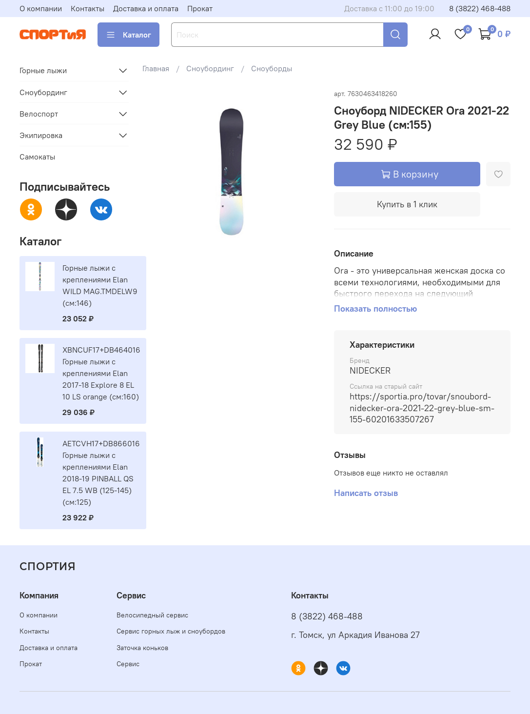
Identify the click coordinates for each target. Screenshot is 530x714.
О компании (41, 8)
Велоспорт (39, 114)
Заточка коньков (142, 647)
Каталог (128, 35)
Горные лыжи (43, 70)
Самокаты (37, 156)
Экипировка (41, 135)
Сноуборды (271, 68)
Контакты (87, 8)
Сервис (128, 663)
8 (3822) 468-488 (479, 8)
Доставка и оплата (145, 8)
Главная (155, 68)
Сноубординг (210, 68)
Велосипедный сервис (152, 615)
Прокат (200, 8)
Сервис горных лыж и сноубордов (171, 631)
